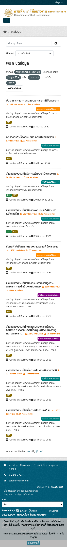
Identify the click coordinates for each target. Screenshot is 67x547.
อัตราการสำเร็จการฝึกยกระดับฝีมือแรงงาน (30, 137)
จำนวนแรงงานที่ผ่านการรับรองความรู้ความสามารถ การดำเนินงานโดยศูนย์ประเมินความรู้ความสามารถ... (31, 330)
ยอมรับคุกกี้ (33, 543)
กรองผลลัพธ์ (14, 88)
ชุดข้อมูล (16, 32)
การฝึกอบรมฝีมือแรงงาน (50, 145)
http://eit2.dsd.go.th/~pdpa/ (18, 494)
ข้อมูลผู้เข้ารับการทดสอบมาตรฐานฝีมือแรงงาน (32, 246)
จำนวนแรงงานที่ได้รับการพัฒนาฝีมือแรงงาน (31, 174)
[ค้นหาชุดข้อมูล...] (29, 44)
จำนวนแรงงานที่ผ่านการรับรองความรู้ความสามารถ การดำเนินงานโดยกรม (30, 285)
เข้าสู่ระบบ (59, 2)
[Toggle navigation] (6, 20)
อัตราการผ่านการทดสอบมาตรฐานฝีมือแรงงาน (32, 100)
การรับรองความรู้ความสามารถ (48, 295)
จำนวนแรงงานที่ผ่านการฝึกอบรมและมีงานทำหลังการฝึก (31, 212)
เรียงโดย (10, 53)
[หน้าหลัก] (5, 32)
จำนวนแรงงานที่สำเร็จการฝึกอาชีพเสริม (28, 410)
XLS (8, 195)
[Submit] (56, 44)
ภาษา (4, 499)
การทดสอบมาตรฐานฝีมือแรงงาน (48, 109)
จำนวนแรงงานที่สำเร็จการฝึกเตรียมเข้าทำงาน (32, 370)
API (29, 451)
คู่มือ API (39, 451)
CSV (8, 122)
